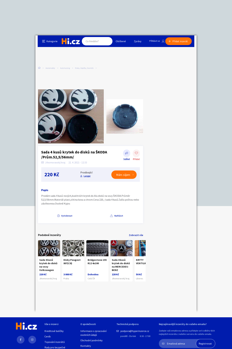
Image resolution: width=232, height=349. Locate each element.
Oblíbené (118, 42)
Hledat (104, 42)
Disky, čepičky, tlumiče (84, 67)
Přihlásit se (153, 42)
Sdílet (126, 150)
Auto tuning (65, 67)
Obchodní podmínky (91, 340)
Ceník (47, 336)
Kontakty (85, 345)
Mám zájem (123, 171)
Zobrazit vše (136, 231)
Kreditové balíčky (53, 331)
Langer (86, 172)
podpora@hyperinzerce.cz (134, 331)
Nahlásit (70, 212)
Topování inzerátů (54, 342)
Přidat (136, 150)
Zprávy (135, 42)
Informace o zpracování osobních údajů (93, 332)
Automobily (50, 67)
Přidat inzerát (182, 42)
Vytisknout (51, 212)
